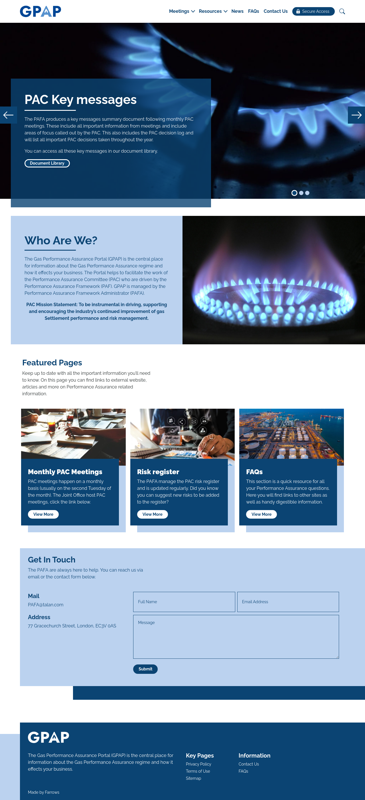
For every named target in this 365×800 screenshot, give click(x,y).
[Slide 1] (294, 193)
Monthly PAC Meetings (65, 472)
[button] (181, 11)
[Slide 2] (301, 193)
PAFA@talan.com (46, 604)
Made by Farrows (43, 792)
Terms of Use (198, 771)
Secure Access (312, 11)
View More (43, 514)
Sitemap (193, 778)
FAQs (254, 472)
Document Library (47, 163)
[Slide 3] (307, 193)
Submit (145, 669)
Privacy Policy (198, 764)
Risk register (158, 472)
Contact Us (249, 764)
